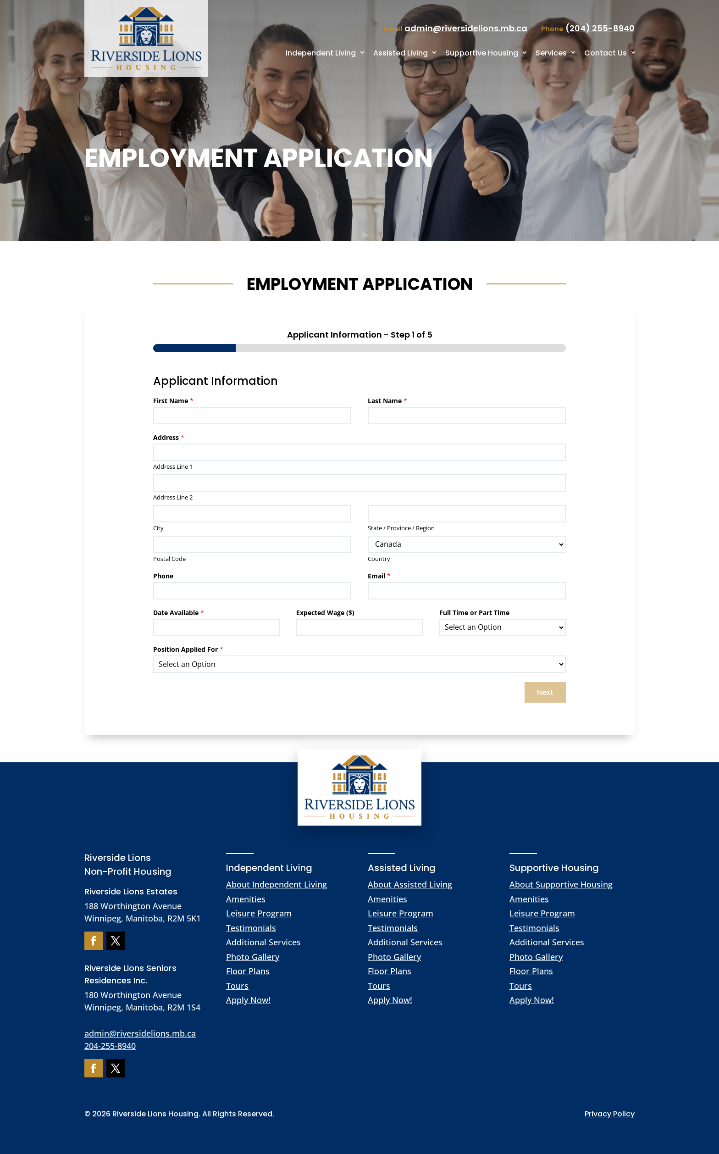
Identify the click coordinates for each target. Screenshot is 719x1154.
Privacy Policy (610, 1114)
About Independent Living (276, 884)
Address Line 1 (173, 467)
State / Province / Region (401, 528)
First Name (173, 401)
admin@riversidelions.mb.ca (140, 1033)
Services (551, 53)
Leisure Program (259, 913)
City (158, 528)
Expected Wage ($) (325, 613)
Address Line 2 (173, 497)
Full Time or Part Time (474, 613)
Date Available (178, 613)
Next (545, 692)
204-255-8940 (110, 1045)
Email (379, 576)
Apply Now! (248, 999)
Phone (163, 576)
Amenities (245, 898)
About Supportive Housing (561, 884)
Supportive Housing (481, 53)
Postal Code (169, 559)
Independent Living (321, 53)
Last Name (387, 401)
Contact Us (605, 53)
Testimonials (251, 927)
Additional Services (263, 942)
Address (168, 437)
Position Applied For (188, 649)
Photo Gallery (252, 956)
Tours (237, 985)
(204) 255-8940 (600, 28)
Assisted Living (400, 53)
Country (379, 559)
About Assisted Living (410, 884)
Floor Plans (248, 970)
